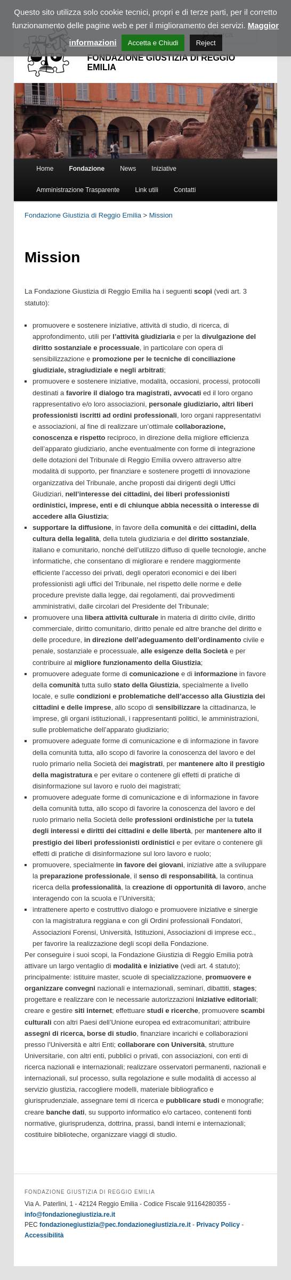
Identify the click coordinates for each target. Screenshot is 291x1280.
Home (44, 168)
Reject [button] (206, 43)
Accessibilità (44, 1235)
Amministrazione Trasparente (77, 190)
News (128, 168)
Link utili (146, 190)
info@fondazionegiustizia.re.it (70, 1214)
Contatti (185, 190)
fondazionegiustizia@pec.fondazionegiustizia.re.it (115, 1224)
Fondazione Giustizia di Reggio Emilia (83, 215)
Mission (161, 215)
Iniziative (163, 168)
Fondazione (86, 168)
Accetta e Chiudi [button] (153, 43)
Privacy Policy (217, 1224)
